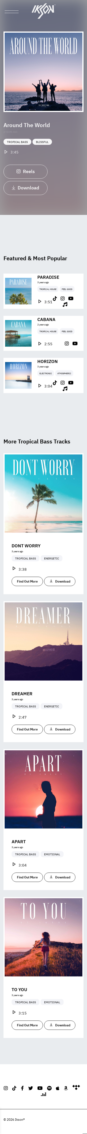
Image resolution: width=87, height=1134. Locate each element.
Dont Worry (26, 554)
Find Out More (27, 589)
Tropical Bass (17, 147)
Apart (19, 850)
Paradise (48, 285)
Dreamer (22, 702)
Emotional (52, 862)
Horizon (47, 369)
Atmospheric (64, 381)
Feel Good (67, 297)
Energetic (51, 567)
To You (19, 997)
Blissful (42, 147)
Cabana (46, 327)
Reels (25, 176)
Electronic (45, 381)
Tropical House (47, 297)
